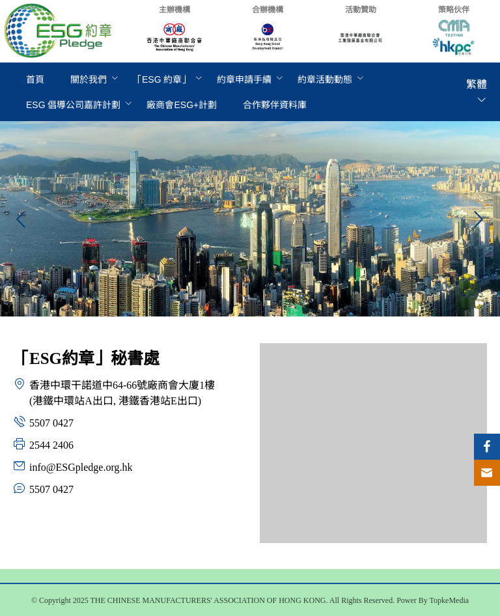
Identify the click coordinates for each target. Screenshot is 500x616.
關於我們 (88, 79)
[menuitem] (35, 79)
